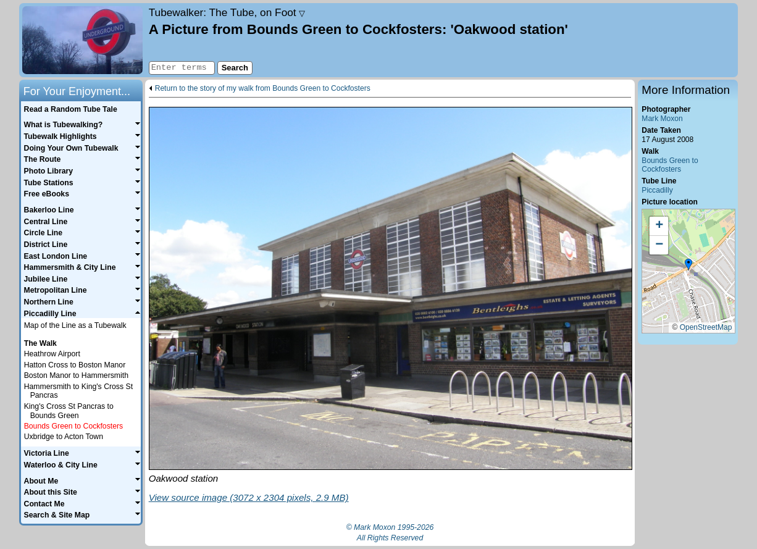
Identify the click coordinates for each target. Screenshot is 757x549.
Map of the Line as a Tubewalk (75, 325)
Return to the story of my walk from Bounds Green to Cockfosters (262, 89)
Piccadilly (657, 190)
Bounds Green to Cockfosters (670, 165)
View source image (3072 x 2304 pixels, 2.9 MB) (249, 497)
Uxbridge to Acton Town (63, 436)
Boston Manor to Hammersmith (76, 375)
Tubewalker (227, 12)
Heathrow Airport (52, 354)
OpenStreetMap (706, 327)
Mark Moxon (662, 118)
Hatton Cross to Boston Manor (75, 365)
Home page (82, 40)
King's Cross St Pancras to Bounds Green (69, 411)
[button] (688, 265)
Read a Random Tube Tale (70, 109)
